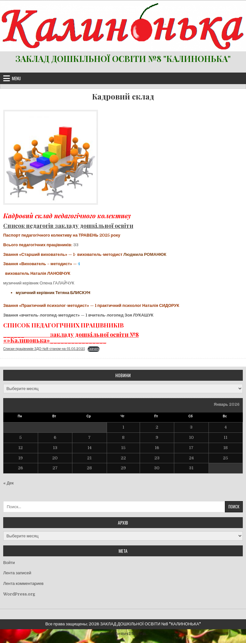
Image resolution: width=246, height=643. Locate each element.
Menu (16, 78)
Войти (9, 562)
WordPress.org (19, 594)
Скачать (93, 349)
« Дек (8, 483)
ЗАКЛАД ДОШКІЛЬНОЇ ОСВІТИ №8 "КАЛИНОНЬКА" (123, 58)
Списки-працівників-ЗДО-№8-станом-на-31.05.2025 (44, 349)
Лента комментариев (23, 583)
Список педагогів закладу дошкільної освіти (68, 226)
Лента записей (17, 572)
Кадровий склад (123, 96)
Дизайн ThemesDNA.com (123, 633)
